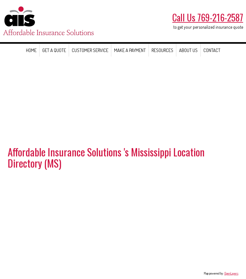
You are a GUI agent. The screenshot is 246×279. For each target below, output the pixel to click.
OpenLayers (231, 273)
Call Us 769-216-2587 (207, 17)
